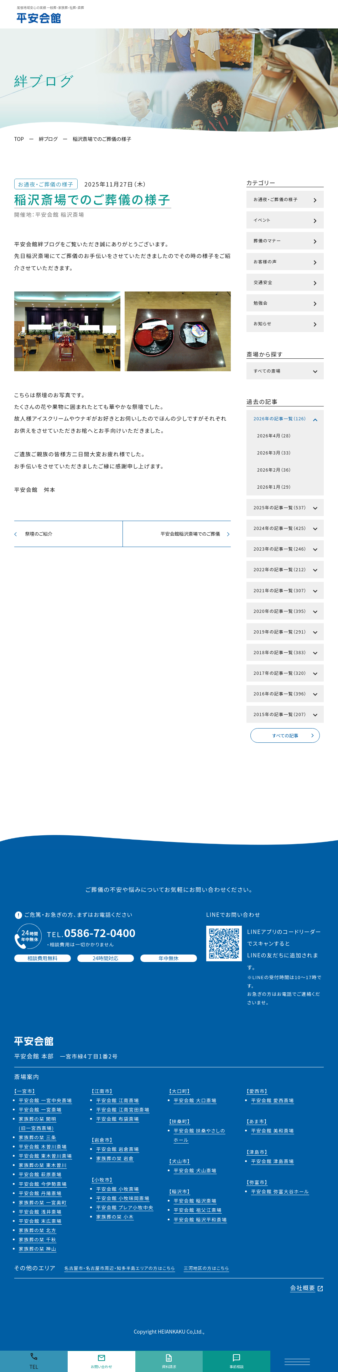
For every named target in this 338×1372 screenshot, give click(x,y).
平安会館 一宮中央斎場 (45, 1101)
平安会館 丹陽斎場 (40, 1194)
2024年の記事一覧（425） (286, 529)
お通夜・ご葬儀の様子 (286, 200)
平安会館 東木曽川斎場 (45, 1157)
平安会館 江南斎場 (117, 1101)
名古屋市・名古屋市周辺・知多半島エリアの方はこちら (119, 1269)
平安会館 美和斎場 (272, 1132)
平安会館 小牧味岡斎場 (123, 1199)
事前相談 (236, 1361)
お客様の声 (286, 263)
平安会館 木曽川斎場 (43, 1148)
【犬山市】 (179, 1162)
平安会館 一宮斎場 (40, 1110)
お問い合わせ (101, 1361)
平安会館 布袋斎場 (117, 1119)
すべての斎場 (286, 372)
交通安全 (286, 283)
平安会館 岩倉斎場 (117, 1150)
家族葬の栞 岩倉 (115, 1159)
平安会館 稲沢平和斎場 (200, 1220)
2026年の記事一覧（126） (286, 420)
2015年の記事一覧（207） (286, 715)
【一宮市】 (25, 1092)
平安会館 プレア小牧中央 (125, 1208)
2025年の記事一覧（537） (286, 509)
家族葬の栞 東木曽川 (43, 1166)
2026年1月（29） (274, 487)
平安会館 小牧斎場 (117, 1190)
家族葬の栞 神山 (38, 1250)
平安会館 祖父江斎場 (198, 1211)
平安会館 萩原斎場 (40, 1175)
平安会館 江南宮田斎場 (123, 1110)
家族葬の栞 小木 (115, 1218)
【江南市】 (102, 1092)
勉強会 (286, 304)
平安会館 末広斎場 (40, 1222)
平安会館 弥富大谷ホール (280, 1192)
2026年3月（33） (274, 453)
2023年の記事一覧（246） (286, 550)
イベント (286, 221)
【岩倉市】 (102, 1141)
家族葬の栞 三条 (38, 1138)
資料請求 (169, 1361)
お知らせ (286, 325)
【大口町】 (179, 1092)
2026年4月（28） (274, 435)
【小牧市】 (102, 1180)
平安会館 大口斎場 (195, 1101)
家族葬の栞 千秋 (38, 1240)
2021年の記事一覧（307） (286, 591)
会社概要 (307, 1288)
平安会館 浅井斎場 (40, 1212)
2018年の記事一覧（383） (286, 653)
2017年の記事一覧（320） (286, 674)
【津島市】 (257, 1153)
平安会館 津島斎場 (272, 1162)
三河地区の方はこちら (206, 1269)
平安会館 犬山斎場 (195, 1171)
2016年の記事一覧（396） (286, 695)
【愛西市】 (257, 1092)
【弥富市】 (257, 1183)
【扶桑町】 (179, 1122)
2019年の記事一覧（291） (286, 633)
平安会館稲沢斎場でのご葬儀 (193, 534)
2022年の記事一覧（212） (286, 570)
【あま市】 (256, 1122)
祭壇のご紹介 (34, 534)
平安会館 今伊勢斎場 (43, 1185)
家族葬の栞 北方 (38, 1231)
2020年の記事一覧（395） (286, 612)
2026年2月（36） (274, 470)
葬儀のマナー (286, 242)
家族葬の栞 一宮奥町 (43, 1203)
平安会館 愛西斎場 (272, 1101)
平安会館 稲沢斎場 (195, 1202)
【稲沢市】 (179, 1192)
